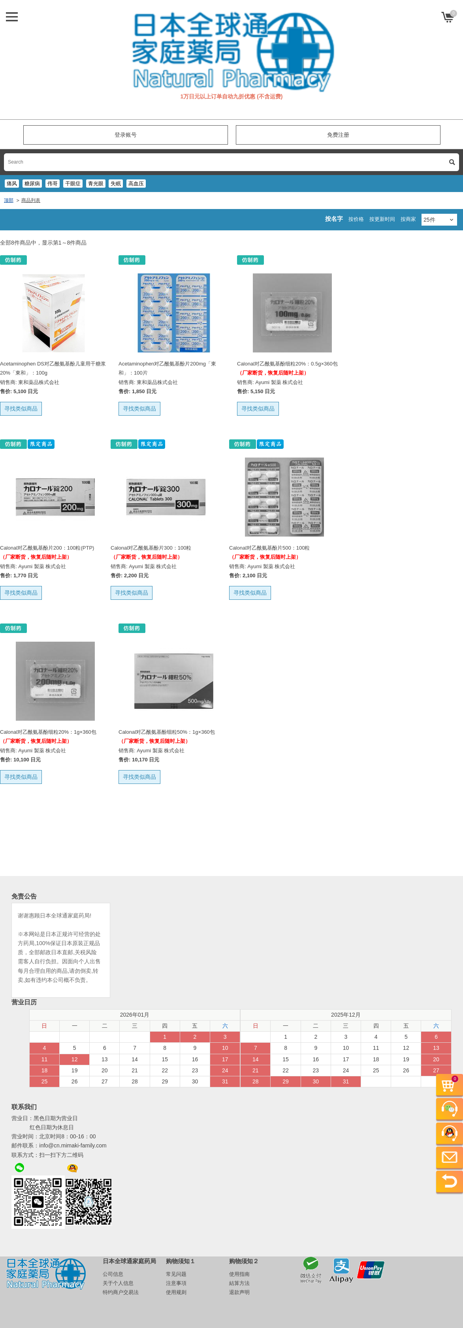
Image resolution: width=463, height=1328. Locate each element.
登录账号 (126, 135)
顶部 (8, 200)
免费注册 (338, 135)
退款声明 (239, 1292)
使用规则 (176, 1292)
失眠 (116, 183)
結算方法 (239, 1283)
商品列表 (30, 200)
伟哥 (52, 183)
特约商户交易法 (121, 1292)
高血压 (136, 183)
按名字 (334, 218)
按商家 (408, 219)
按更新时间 (382, 219)
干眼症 (73, 183)
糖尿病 (32, 183)
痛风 (12, 183)
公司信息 (113, 1274)
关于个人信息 (118, 1283)
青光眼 (96, 183)
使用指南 (239, 1274)
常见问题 (176, 1274)
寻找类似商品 (21, 408)
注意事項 (176, 1283)
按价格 (356, 219)
